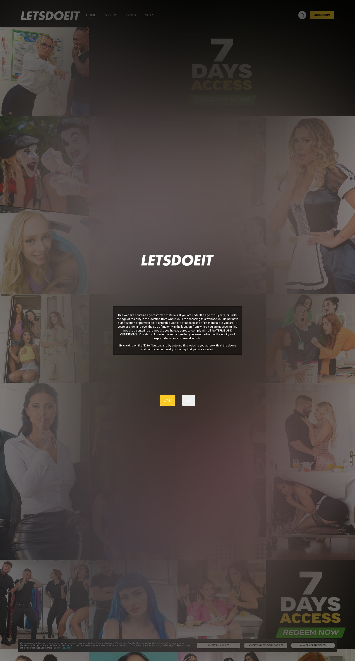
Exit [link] (189, 400)
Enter (167, 400)
